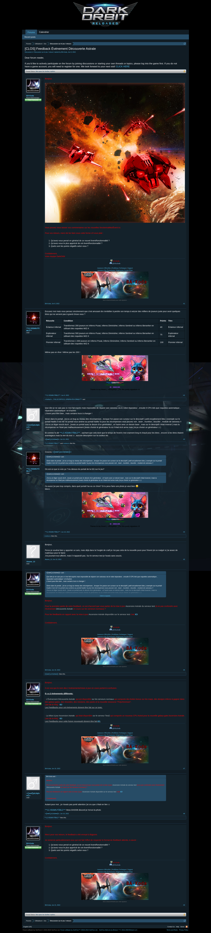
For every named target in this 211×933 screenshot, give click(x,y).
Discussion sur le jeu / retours (44, 52)
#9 (184, 905)
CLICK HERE (123, 66)
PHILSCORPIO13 (59, 399)
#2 (184, 395)
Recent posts (30, 37)
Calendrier (44, 32)
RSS (187, 927)
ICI (61, 705)
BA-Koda (64, 52)
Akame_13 (30, 562)
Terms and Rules (172, 930)
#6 (184, 670)
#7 (184, 768)
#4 (184, 532)
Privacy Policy (183, 930)
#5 (184, 559)
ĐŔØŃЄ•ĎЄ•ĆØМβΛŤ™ (74, 399)
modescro (66, 443)
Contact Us (171, 926)
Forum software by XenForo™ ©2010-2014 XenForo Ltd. (79, 930)
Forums (31, 32)
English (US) (27, 926)
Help (177, 926)
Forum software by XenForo (41, 930)
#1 (184, 303)
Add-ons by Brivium (118, 930)
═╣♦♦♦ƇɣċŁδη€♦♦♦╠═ (33, 426)
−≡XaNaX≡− (48, 399)
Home (182, 926)
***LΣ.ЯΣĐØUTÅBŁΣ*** (33, 329)
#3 (184, 439)
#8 (184, 813)
